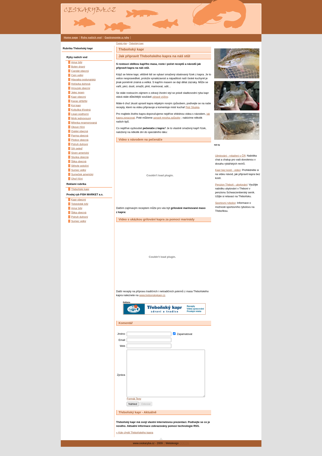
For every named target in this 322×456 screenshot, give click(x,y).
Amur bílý (76, 62)
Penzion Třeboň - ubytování (231, 184)
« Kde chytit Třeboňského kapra (134, 441)
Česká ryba (121, 43)
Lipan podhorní (80, 114)
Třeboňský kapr (136, 43)
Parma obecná (79, 135)
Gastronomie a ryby (117, 37)
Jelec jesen (77, 92)
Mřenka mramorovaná (84, 122)
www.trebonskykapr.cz (152, 295)
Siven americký (80, 152)
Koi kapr (76, 105)
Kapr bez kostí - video (228, 170)
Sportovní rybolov (225, 202)
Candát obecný (80, 70)
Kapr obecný (78, 96)
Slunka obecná (80, 157)
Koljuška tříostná (81, 109)
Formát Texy (134, 407)
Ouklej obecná (79, 131)
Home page (71, 37)
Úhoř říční (77, 178)
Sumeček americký (82, 174)
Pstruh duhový (79, 144)
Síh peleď (77, 148)
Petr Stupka (192, 107)
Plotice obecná (80, 139)
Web (122, 345)
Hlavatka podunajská (83, 79)
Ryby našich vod (91, 37)
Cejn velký (77, 75)
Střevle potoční (80, 165)
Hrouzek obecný (80, 88)
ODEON (184, 452)
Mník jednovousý (81, 118)
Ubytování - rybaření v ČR (230, 155)
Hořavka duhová (80, 83)
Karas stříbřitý (79, 101)
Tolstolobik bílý (79, 203)
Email (121, 339)
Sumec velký (78, 170)
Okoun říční (78, 126)
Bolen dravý (78, 66)
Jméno (121, 333)
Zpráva (121, 379)
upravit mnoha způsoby (166, 117)
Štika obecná (78, 161)
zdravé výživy (160, 96)
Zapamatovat (184, 334)
